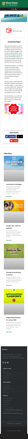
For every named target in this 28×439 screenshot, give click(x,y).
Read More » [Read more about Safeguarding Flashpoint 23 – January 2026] (9, 332)
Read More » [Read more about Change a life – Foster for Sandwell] (9, 240)
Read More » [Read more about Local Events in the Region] (9, 196)
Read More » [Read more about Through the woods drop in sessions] (9, 285)
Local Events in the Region (14, 184)
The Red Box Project (14, 56)
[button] (10, 136)
